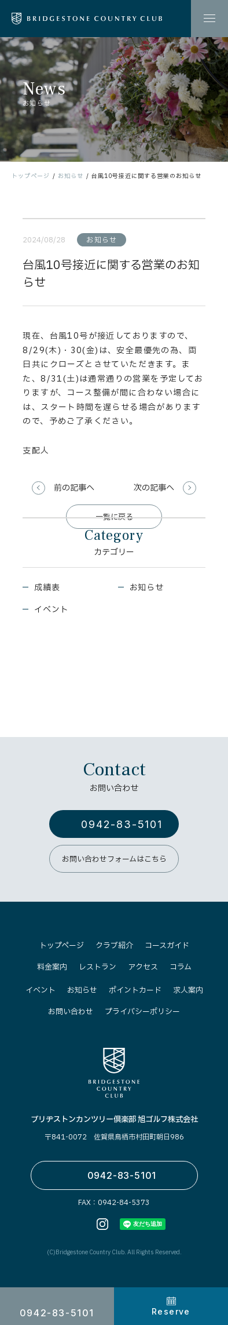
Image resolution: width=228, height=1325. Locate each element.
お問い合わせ (70, 1012)
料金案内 (52, 967)
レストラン (97, 967)
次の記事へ (154, 488)
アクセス (143, 967)
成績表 (47, 588)
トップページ (31, 176)
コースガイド (167, 946)
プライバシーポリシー (142, 1012)
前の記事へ (74, 488)
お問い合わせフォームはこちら (114, 859)
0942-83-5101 (122, 824)
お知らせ (70, 176)
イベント (51, 610)
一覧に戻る (114, 517)
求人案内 (188, 990)
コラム (181, 967)
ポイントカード (135, 990)
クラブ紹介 (114, 946)
